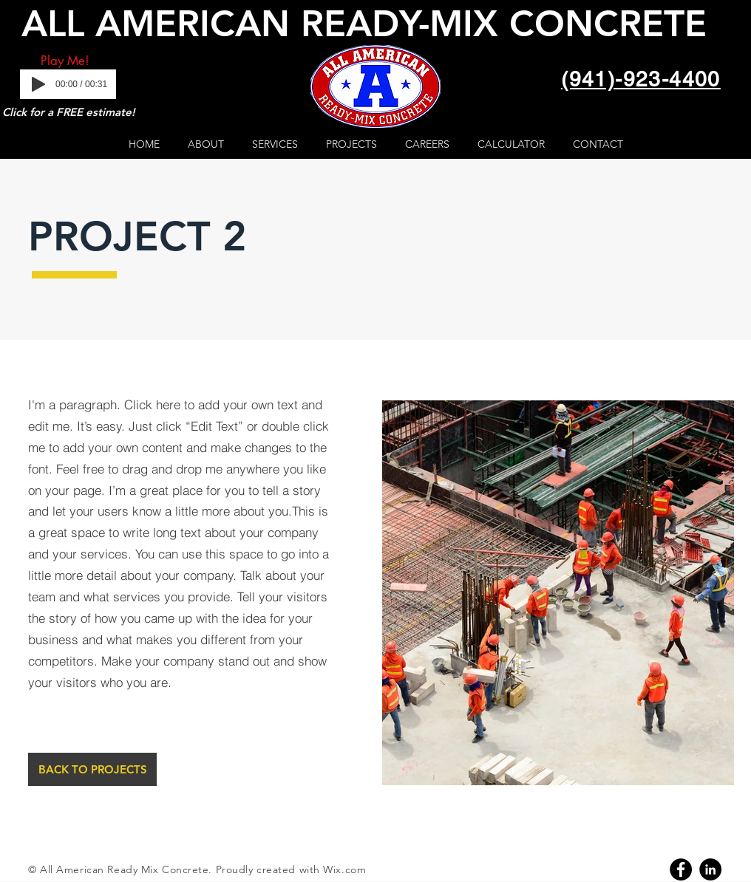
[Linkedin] (710, 869)
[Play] (38, 84)
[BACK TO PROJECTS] (92, 769)
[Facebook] (681, 869)
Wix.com (344, 869)
